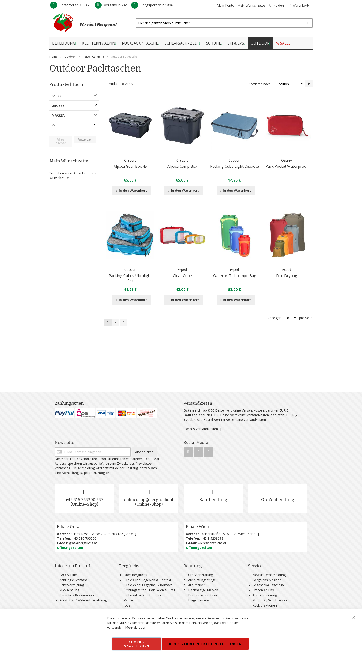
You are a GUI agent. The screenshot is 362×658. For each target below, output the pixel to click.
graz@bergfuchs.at (83, 543)
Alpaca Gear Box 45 (130, 166)
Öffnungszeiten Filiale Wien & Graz (149, 590)
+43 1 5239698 (212, 538)
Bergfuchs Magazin (267, 580)
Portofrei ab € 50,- (69, 5)
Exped (182, 269)
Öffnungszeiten (70, 547)
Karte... (130, 534)
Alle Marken (197, 585)
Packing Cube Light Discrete (234, 166)
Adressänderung (265, 595)
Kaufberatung (213, 499)
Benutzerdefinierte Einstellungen (205, 644)
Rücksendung (69, 590)
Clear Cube (182, 275)
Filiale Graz (68, 526)
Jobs (127, 605)
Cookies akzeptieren (136, 644)
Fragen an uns (198, 600)
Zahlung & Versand (73, 580)
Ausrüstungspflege (202, 580)
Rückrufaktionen (265, 605)
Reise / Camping (94, 57)
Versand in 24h (111, 5)
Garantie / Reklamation (76, 595)
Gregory (130, 160)
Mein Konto (225, 5)
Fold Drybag (286, 275)
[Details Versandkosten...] (202, 429)
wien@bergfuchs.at (212, 543)
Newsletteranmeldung (269, 575)
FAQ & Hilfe (68, 575)
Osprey (286, 160)
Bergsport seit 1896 (152, 5)
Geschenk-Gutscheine (269, 585)
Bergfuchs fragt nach (204, 595)
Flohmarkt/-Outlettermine (143, 595)
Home (53, 57)
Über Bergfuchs (135, 575)
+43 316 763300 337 (84, 499)
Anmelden (276, 5)
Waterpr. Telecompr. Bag (234, 275)
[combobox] (224, 23)
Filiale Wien (197, 526)
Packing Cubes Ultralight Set (130, 278)
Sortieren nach (260, 84)
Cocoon (234, 160)
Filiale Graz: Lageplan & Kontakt (147, 580)
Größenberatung (277, 499)
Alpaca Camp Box (182, 166)
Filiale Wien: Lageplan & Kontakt (148, 585)
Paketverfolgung (71, 585)
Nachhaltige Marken (203, 590)
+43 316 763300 (84, 538)
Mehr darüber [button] (135, 627)
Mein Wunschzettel (251, 5)
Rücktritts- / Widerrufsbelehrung (83, 600)
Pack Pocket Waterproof (286, 166)
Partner (129, 600)
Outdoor (70, 57)
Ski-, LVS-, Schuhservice (270, 600)
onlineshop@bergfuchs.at (149, 499)
